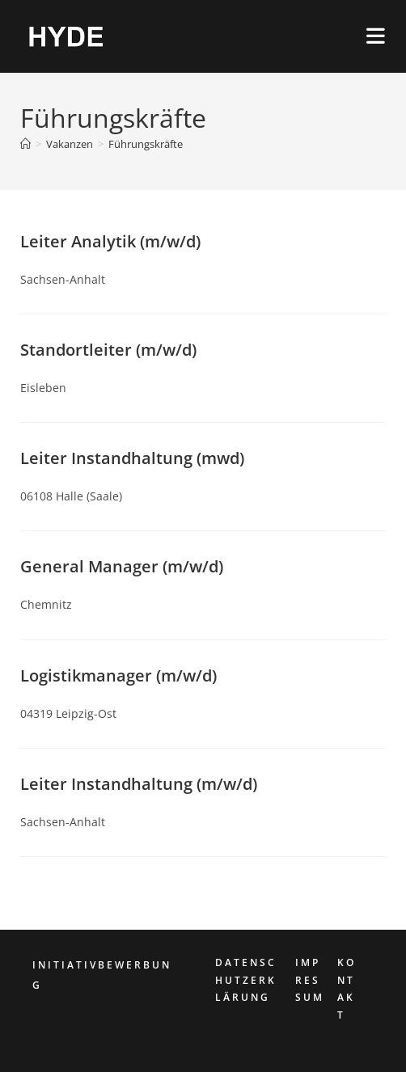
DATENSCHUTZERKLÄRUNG (246, 980)
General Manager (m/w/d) (121, 566)
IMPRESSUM (309, 980)
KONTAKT (346, 989)
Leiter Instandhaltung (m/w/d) (138, 784)
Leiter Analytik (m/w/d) (110, 241)
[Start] (25, 144)
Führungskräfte (145, 144)
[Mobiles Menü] (376, 35)
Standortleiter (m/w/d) (108, 350)
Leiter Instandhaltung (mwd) (132, 458)
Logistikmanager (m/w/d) (118, 675)
